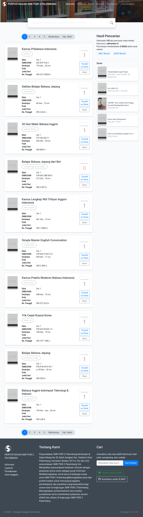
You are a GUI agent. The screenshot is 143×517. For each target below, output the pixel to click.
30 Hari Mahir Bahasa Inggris (40, 124)
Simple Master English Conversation (44, 240)
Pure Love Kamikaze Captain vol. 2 (121, 134)
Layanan (9, 468)
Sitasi (84, 72)
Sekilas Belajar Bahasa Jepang (41, 86)
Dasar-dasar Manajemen (117, 119)
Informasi (81, 4)
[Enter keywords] (110, 463)
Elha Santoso (29, 283)
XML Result (104, 53)
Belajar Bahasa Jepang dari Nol (41, 161)
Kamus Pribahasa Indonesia (39, 49)
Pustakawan (113, 4)
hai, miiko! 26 (113, 88)
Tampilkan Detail (84, 65)
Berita (91, 4)
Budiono (27, 54)
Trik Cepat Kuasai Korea (37, 315)
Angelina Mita (29, 245)
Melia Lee (27, 320)
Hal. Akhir (67, 36)
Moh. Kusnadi (29, 208)
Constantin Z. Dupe (31, 358)
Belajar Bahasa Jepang (36, 353)
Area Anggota (128, 4)
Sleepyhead (28, 92)
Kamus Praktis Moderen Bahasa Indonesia (48, 277)
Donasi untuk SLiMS (110, 472)
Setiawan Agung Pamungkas (34, 167)
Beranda (70, 4)
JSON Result (119, 53)
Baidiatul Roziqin (30, 129)
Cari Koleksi (131, 463)
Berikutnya (54, 36)
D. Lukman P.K (29, 399)
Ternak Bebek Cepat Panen (118, 72)
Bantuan (100, 4)
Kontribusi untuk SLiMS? (112, 479)
